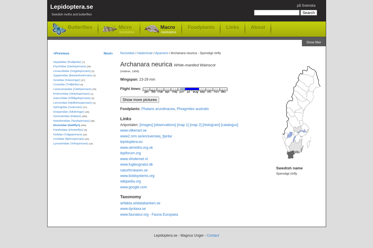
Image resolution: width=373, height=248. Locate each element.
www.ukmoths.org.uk (136, 148)
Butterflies (80, 27)
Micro (126, 29)
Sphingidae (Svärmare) (67, 107)
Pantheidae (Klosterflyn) (68, 129)
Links (232, 27)
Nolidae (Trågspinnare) (67, 134)
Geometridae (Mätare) (67, 116)
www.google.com (133, 187)
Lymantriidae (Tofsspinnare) (70, 143)
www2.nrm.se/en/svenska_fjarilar (146, 136)
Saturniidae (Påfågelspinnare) (72, 98)
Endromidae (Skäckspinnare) (71, 93)
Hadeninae (145, 53)
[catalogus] (229, 125)
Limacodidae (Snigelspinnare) (72, 70)
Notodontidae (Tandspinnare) (71, 120)
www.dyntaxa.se (133, 209)
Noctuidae (127, 53)
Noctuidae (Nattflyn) (66, 125)
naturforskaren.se (134, 170)
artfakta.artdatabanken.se (140, 203)
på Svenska (306, 5)
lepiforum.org (130, 153)
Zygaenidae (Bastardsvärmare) (72, 75)
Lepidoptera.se (71, 11)
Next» (108, 53)
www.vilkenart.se (133, 130)
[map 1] (183, 125)
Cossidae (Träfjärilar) (66, 84)
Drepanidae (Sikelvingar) (69, 111)
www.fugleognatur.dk (136, 164)
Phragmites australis (193, 109)
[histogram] (211, 125)
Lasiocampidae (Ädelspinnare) (72, 89)
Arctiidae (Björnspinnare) (69, 138)
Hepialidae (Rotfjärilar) (67, 61)
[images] (146, 125)
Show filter (313, 42)
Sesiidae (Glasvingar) (66, 80)
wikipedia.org (130, 181)
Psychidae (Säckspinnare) (69, 66)
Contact (213, 235)
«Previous (61, 53)
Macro (168, 29)
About (258, 27)
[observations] (165, 125)
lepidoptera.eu (131, 142)
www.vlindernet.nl (134, 159)
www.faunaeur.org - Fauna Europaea (149, 214)
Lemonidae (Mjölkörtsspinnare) (72, 102)
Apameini (161, 53)
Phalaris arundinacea (158, 109)
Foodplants (201, 27)
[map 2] (196, 125)
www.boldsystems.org (137, 176)
